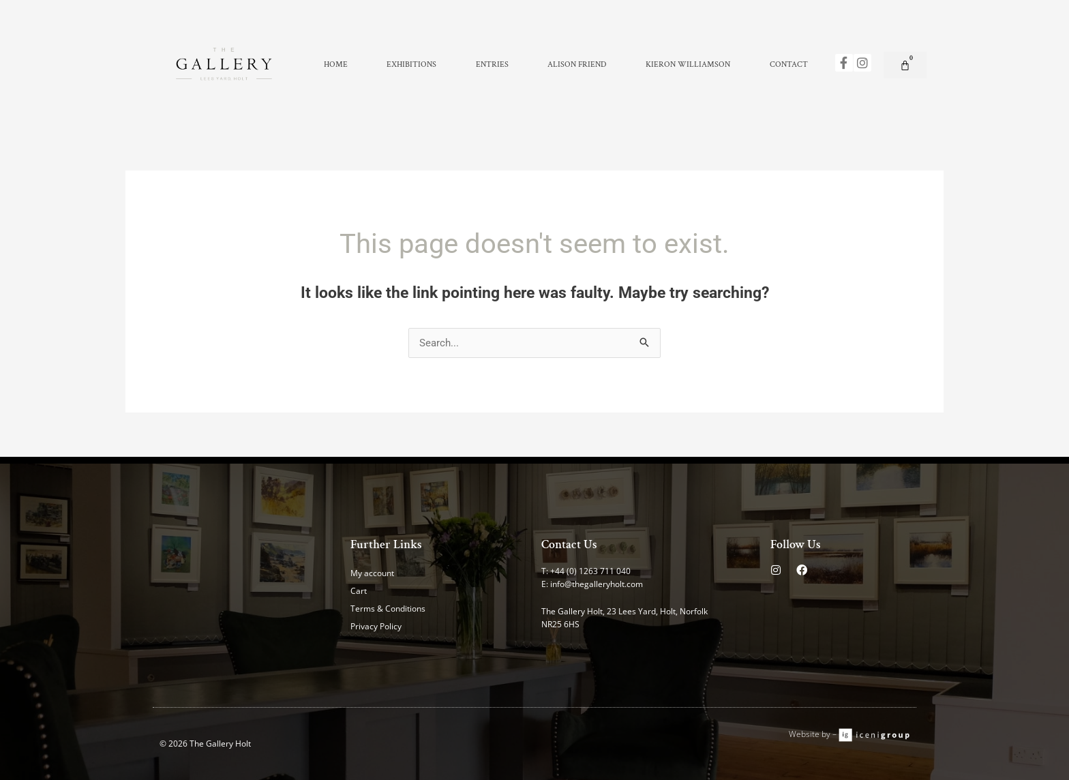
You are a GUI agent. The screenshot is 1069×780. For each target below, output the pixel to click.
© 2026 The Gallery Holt (205, 743)
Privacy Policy (376, 626)
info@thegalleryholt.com (596, 584)
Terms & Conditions (387, 608)
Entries (492, 64)
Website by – (814, 734)
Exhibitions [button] (411, 64)
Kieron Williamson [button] (688, 64)
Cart (358, 591)
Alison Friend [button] (576, 64)
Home (336, 64)
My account (372, 573)
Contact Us (569, 544)
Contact (789, 64)
